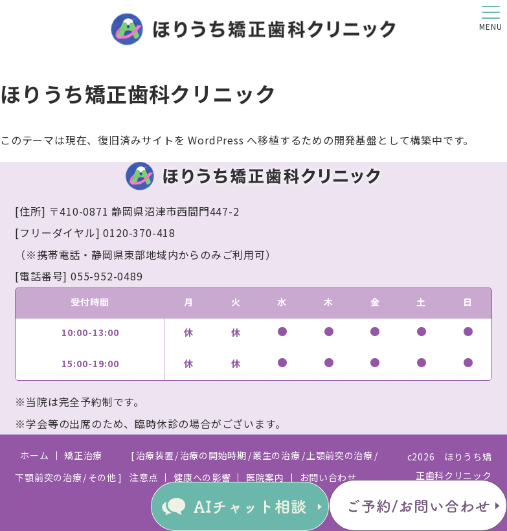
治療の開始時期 (213, 455)
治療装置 (155, 455)
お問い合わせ (328, 477)
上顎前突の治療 (339, 455)
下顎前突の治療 (48, 477)
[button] (491, 16)
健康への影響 (202, 477)
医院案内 (265, 477)
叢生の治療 (276, 455)
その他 (102, 477)
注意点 (144, 477)
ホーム (34, 455)
